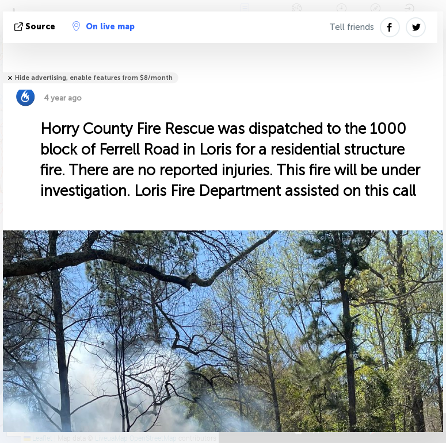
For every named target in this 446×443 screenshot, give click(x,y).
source (36, 27)
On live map (104, 26)
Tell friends (351, 27)
